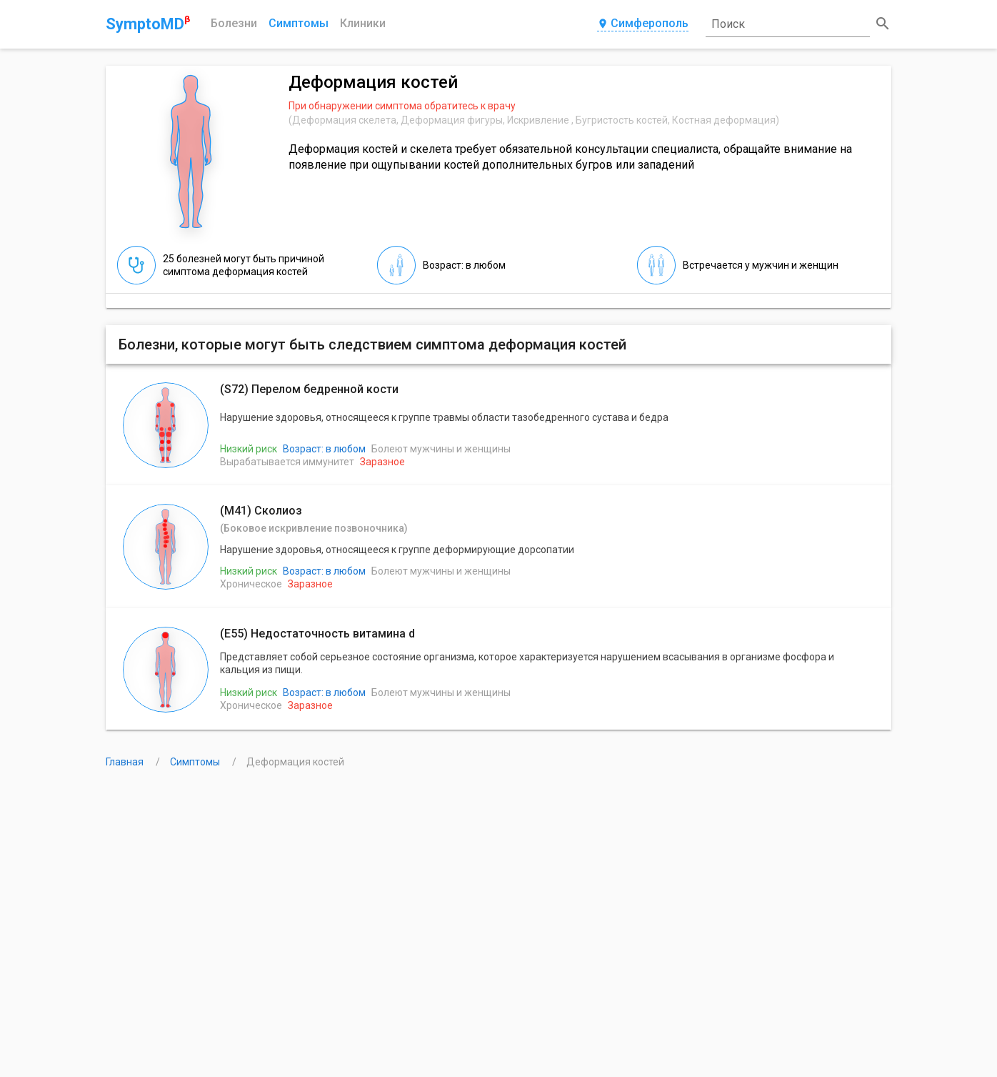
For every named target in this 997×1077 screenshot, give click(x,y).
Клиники (363, 23)
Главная (126, 762)
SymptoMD (148, 23)
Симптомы (299, 23)
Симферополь (642, 24)
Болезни (234, 23)
